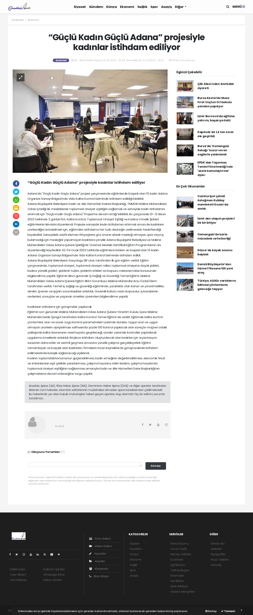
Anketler (216, 549)
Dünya (111, 7)
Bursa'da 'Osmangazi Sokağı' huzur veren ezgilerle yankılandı (213, 150)
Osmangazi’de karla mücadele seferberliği (214, 236)
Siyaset (80, 7)
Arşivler (97, 561)
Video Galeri (100, 546)
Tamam (228, 611)
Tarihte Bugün (179, 570)
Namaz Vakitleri (180, 554)
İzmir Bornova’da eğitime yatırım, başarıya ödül (216, 118)
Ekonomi (127, 7)
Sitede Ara (218, 544)
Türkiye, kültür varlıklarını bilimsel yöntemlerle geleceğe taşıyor (216, 285)
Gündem (96, 7)
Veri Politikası (18, 580)
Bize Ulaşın (99, 576)
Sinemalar (177, 576)
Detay (211, 611)
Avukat (59, 426)
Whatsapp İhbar (54, 575)
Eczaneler (176, 560)
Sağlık (142, 7)
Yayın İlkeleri (18, 575)
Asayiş (166, 7)
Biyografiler (218, 554)
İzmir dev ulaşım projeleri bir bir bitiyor (216, 221)
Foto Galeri (100, 539)
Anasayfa (18, 20)
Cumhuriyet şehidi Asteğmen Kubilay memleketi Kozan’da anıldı (212, 202)
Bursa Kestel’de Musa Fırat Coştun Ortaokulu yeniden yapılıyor (214, 102)
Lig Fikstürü (177, 565)
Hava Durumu (179, 544)
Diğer (179, 7)
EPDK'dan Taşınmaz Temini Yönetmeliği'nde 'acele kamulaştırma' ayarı (215, 169)
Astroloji (216, 565)
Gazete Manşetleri (182, 592)
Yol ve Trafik (178, 549)
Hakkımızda (17, 569)
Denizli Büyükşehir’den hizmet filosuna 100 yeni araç (215, 268)
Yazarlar (97, 554)
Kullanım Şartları (54, 569)
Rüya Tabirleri (220, 560)
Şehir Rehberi (179, 586)
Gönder (156, 466)
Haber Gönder (52, 580)
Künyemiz (98, 569)
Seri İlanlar (177, 581)
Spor (154, 7)
